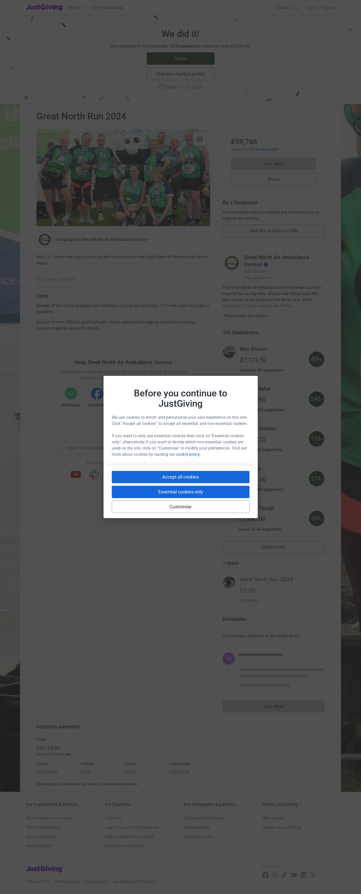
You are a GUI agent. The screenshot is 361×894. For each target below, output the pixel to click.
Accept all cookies (180, 477)
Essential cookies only (180, 491)
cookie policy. (188, 454)
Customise (180, 506)
